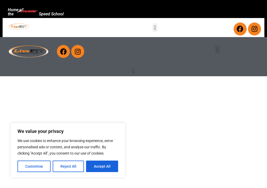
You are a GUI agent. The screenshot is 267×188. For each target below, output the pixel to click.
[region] (67, 150)
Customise (34, 166)
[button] (155, 27)
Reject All (68, 166)
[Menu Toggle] (133, 71)
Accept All (102, 166)
